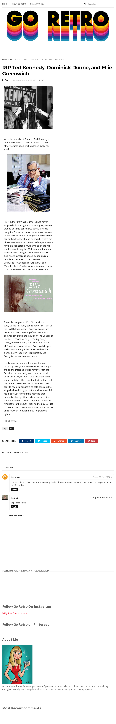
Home (4, 4)
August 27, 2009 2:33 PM (102, 477)
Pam (13, 498)
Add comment (16, 515)
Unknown (15, 477)
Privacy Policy (37, 4)
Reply (14, 489)
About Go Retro (18, 4)
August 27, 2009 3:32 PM (102, 498)
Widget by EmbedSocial (14, 613)
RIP (11, 59)
